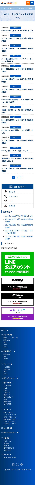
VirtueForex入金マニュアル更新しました (17, 30)
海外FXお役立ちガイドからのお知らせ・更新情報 (19, 8)
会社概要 (6, 443)
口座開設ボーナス (9, 351)
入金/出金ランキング (9, 424)
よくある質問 (7, 428)
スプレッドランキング (10, 417)
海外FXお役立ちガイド (17, 3)
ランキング (7, 409)
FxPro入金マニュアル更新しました (14, 150)
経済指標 (9, 205)
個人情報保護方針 (8, 448)
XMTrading (6, 340)
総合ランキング (8, 412)
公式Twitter (17, 464)
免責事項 (6, 445)
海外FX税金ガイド (8, 397)
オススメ (28, 3)
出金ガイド (6, 395)
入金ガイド (6, 392)
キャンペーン (11, 196)
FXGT (5, 342)
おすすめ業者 (7, 335)
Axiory (5, 344)
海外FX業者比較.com (9, 457)
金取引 (5, 399)
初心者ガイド (7, 386)
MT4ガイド (6, 390)
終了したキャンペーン (10, 378)
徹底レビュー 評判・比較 (10, 338)
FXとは (5, 388)
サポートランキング (9, 421)
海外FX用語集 (7, 404)
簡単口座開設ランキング (10, 419)
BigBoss (5, 347)
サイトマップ (7, 441)
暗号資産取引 (7, 402)
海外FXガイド (8, 383)
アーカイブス (8, 243)
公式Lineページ (21, 464)
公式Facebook (13, 464)
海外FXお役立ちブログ (11, 432)
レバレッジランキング (10, 414)
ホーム (3, 8)
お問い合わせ (7, 450)
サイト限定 (6, 367)
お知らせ (9, 191)
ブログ (8, 201)
